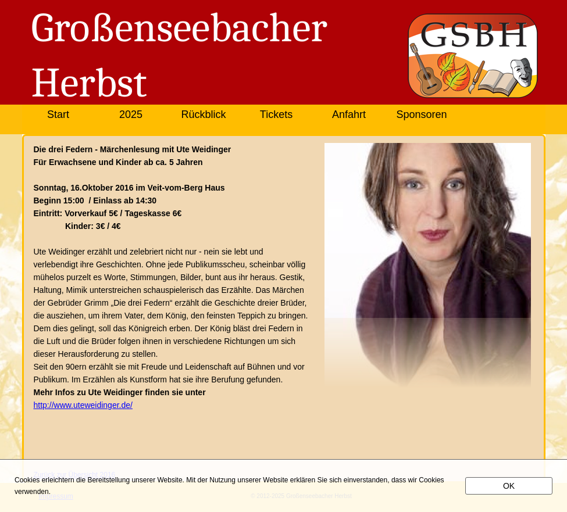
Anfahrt (349, 114)
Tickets (276, 114)
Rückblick (203, 114)
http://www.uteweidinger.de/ (83, 405)
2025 (130, 114)
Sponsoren (421, 114)
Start (58, 114)
